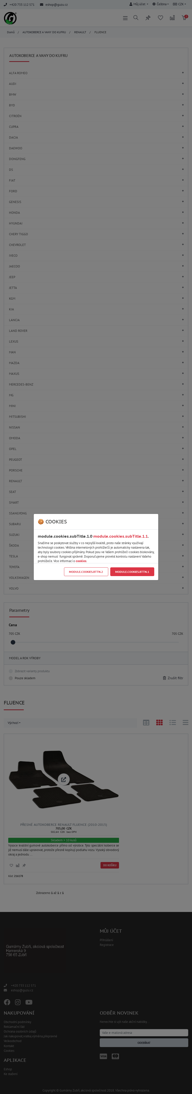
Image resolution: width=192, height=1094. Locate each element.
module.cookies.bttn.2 (86, 572)
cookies (81, 561)
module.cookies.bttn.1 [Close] (132, 572)
